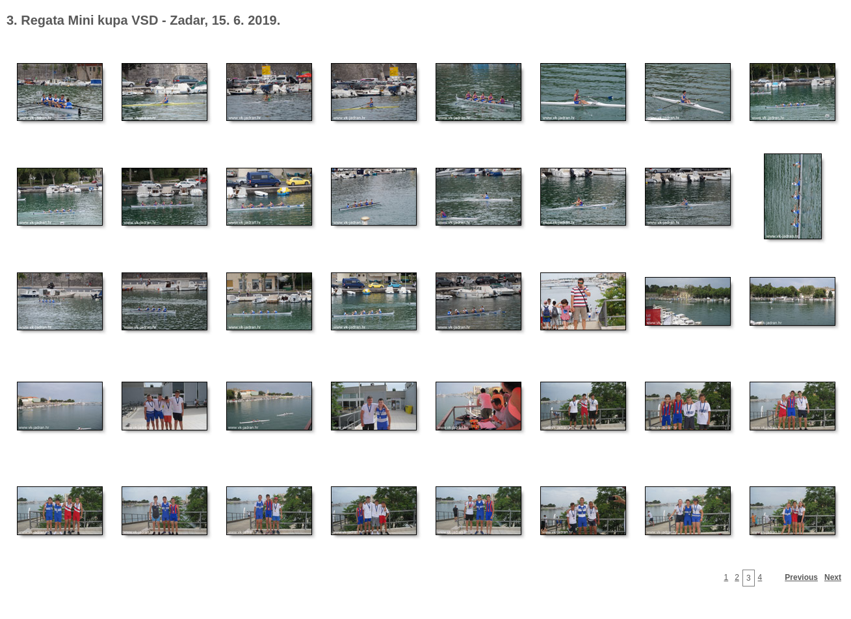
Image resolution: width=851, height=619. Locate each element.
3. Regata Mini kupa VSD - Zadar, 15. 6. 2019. (143, 20)
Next (832, 577)
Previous (801, 577)
